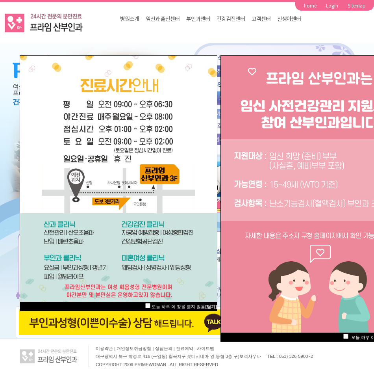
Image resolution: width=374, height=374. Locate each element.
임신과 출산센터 (163, 18)
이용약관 (104, 348)
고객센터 (261, 18)
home (310, 5)
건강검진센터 (231, 18)
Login (332, 5)
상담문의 (164, 348)
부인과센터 (198, 18)
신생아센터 (289, 18)
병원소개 (129, 18)
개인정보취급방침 (134, 348)
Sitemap (357, 5)
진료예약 (185, 348)
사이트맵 (205, 348)
